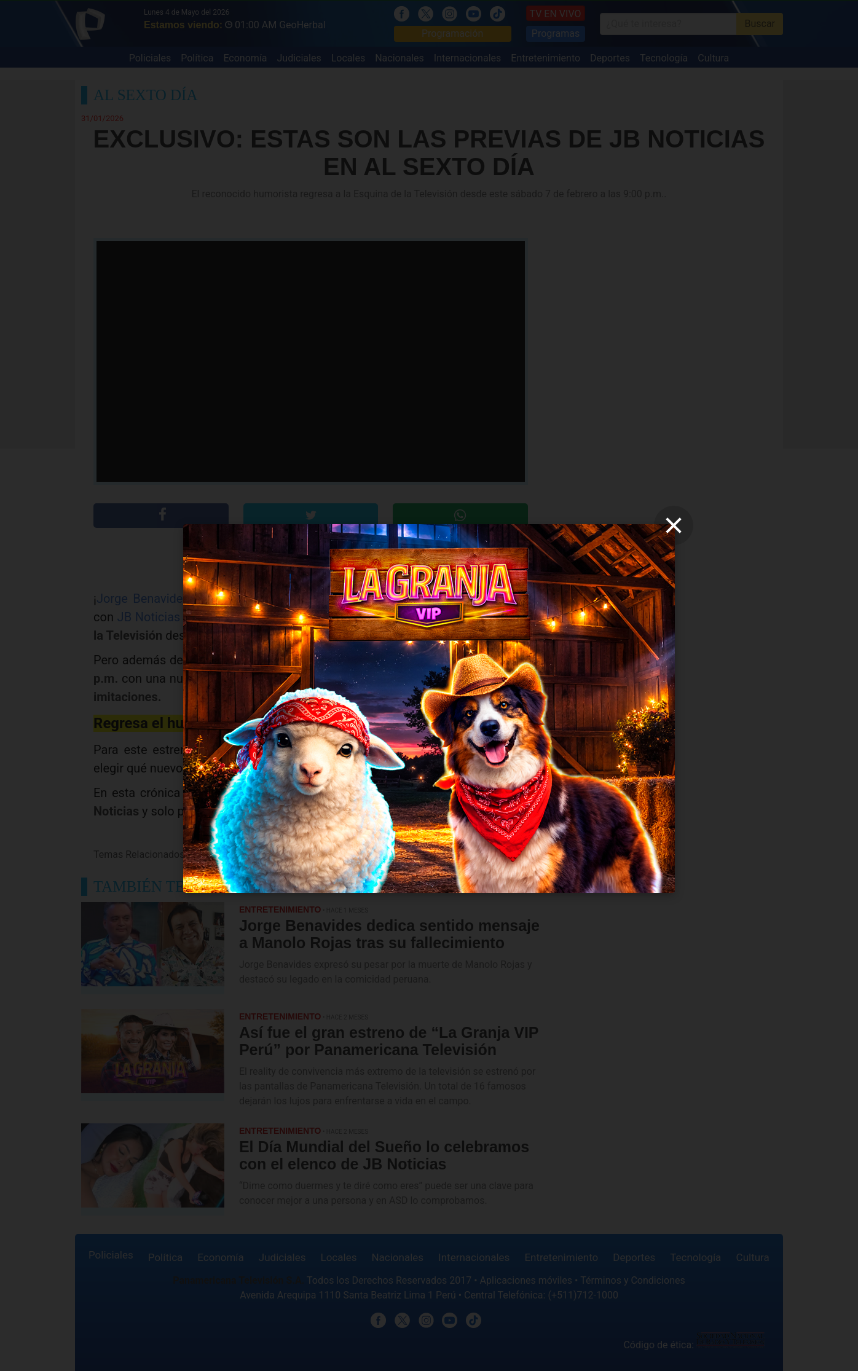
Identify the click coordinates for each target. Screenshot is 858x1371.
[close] (673, 525)
